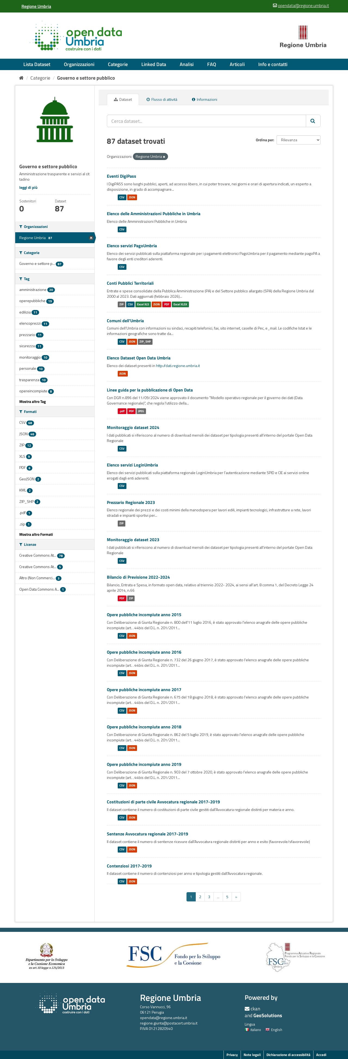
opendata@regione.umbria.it (163, 1017)
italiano (253, 1029)
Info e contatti (272, 64)
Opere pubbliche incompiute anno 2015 (144, 614)
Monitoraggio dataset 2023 (133, 539)
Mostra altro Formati (36, 534)
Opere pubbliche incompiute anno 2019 (144, 764)
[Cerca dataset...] (206, 121)
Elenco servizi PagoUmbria (132, 245)
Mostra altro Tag (32, 401)
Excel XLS (143, 304)
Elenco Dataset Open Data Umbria (138, 358)
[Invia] (313, 121)
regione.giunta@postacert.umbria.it (168, 1023)
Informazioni (204, 99)
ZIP (121, 304)
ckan (255, 1008)
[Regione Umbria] (36, 6)
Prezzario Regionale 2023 (131, 502)
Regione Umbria (170, 997)
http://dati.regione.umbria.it (178, 365)
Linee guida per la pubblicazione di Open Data (150, 390)
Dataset (123, 99)
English (273, 1029)
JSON (132, 197)
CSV (122, 197)
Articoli (237, 64)
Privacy (232, 1054)
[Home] (21, 78)
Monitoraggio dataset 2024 (133, 427)
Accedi (321, 1054)
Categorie (118, 64)
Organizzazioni (79, 64)
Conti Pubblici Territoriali (130, 283)
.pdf (122, 411)
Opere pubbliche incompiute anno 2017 (144, 689)
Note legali (252, 1054)
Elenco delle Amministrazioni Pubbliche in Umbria (153, 213)
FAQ (211, 64)
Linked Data (153, 64)
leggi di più (28, 187)
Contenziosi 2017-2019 (129, 866)
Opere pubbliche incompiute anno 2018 (144, 726)
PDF (166, 304)
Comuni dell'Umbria (125, 320)
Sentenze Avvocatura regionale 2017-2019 (147, 834)
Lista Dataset (36, 64)
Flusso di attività (162, 99)
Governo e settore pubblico (86, 78)
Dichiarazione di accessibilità (288, 1054)
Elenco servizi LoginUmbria (132, 465)
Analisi (187, 64)
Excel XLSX (180, 304)
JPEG (141, 411)
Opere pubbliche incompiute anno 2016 (144, 652)
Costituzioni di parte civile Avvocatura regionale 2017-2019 (163, 801)
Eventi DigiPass (121, 176)
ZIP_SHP (145, 341)
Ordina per (264, 140)
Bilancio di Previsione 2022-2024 (138, 577)
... (218, 897)
